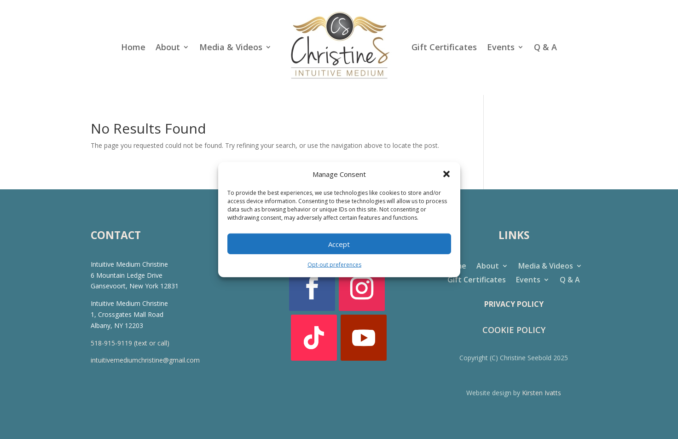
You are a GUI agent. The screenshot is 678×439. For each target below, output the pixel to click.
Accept (339, 244)
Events (501, 47)
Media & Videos (230, 47)
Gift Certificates (444, 47)
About (168, 47)
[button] (446, 174)
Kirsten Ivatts (541, 392)
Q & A (545, 47)
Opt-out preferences (334, 265)
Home (133, 47)
